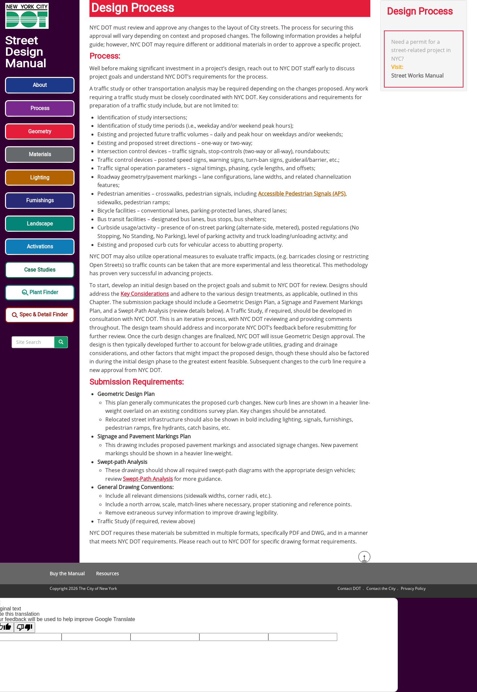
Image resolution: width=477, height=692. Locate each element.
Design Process (420, 12)
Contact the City (381, 588)
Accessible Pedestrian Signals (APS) (301, 193)
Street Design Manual (25, 52)
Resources (107, 573)
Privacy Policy (413, 588)
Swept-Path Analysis (148, 478)
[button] (40, 88)
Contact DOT (349, 588)
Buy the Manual (67, 573)
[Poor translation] (24, 627)
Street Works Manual (417, 75)
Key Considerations (145, 293)
